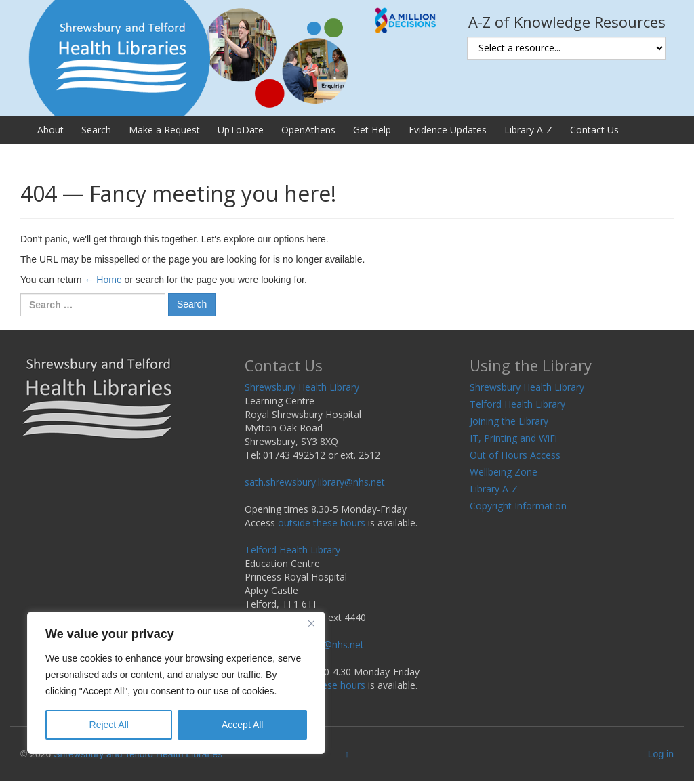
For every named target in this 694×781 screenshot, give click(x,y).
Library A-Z (528, 129)
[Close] (311, 623)
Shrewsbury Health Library (302, 387)
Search (96, 129)
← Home (102, 279)
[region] (176, 683)
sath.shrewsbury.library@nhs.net (315, 482)
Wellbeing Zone (503, 471)
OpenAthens (308, 129)
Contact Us (594, 129)
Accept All (242, 724)
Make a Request (164, 129)
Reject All (109, 724)
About (50, 129)
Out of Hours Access (515, 454)
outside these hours (321, 522)
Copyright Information (518, 505)
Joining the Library (509, 421)
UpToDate (241, 129)
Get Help (372, 129)
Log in (661, 753)
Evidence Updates (448, 129)
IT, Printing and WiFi (513, 437)
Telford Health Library (292, 549)
